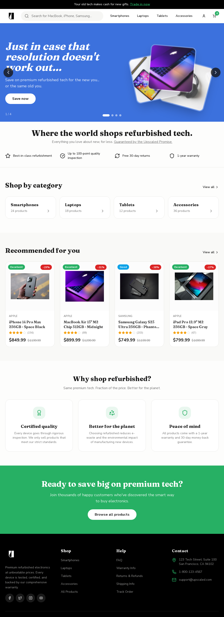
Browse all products (112, 514)
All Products (69, 592)
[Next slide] (215, 72)
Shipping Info (125, 584)
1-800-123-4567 (190, 572)
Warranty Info (126, 568)
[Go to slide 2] (112, 115)
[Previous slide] (8, 72)
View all (211, 187)
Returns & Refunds (129, 576)
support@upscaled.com (195, 580)
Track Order (124, 592)
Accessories (184, 16)
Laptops (143, 16)
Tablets (162, 16)
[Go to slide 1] (106, 115)
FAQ (119, 560)
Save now (20, 98)
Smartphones (119, 16)
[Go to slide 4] (120, 115)
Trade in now (140, 4)
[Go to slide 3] (116, 115)
